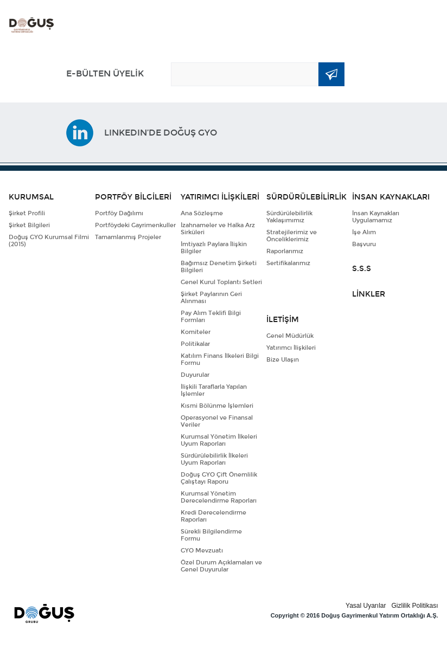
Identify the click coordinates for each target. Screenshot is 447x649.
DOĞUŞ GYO (31, 25)
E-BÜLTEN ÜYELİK (105, 73)
